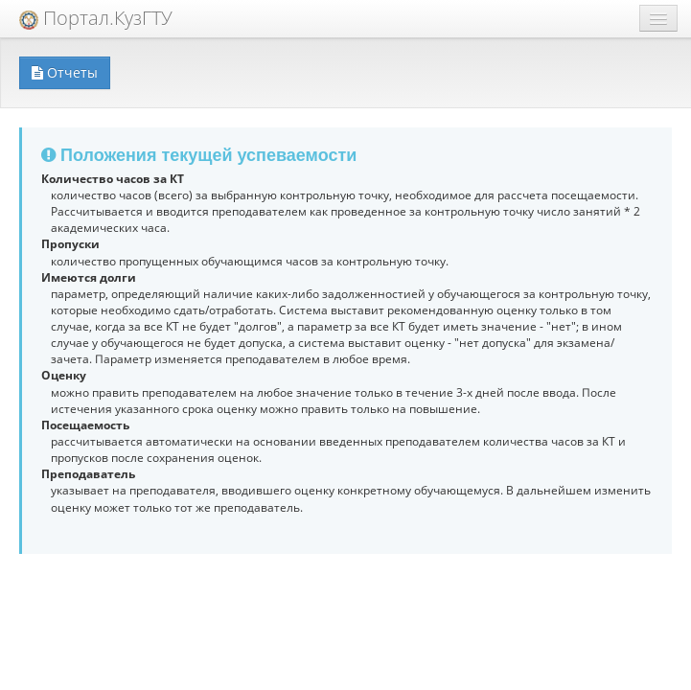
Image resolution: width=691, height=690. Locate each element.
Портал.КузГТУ (96, 18)
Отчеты (65, 72)
